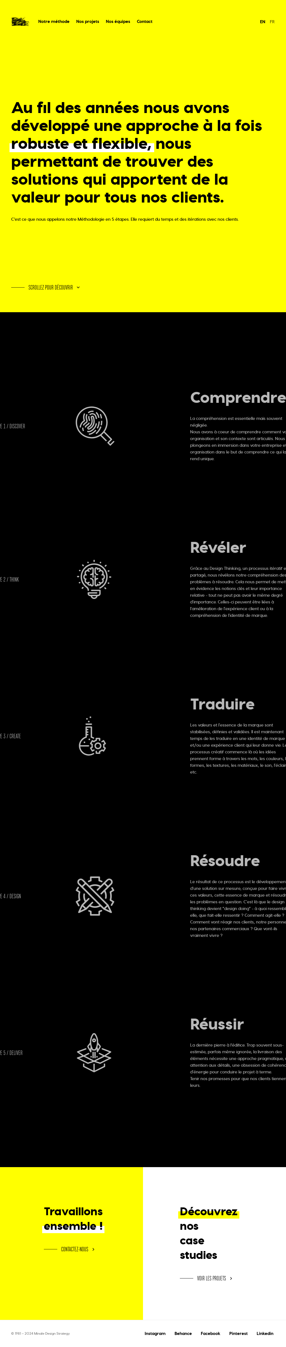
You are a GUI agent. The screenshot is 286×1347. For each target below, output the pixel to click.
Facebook (210, 1333)
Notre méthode (54, 21)
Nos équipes (118, 21)
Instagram (155, 1333)
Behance (183, 1333)
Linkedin (265, 1333)
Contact (144, 21)
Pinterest (238, 1333)
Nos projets (87, 21)
